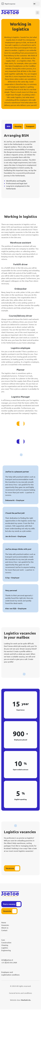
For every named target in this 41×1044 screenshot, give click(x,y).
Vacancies (7, 911)
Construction (6, 942)
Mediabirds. (26, 1000)
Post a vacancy (9, 904)
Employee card (7, 972)
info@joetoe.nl (7, 960)
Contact (4, 930)
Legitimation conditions (10, 975)
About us (4, 928)
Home (3, 922)
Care (3, 940)
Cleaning (4, 945)
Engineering (6, 950)
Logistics (4, 948)
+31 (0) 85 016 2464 (9, 962)
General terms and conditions (20, 993)
